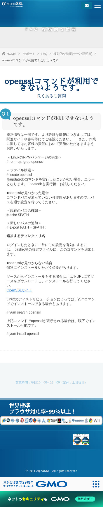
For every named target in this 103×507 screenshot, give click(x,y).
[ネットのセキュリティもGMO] (51, 499)
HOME (9, 53)
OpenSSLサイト (19, 291)
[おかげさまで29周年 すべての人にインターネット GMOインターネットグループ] (35, 484)
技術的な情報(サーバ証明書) (73, 53)
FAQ (44, 53)
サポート (29, 53)
